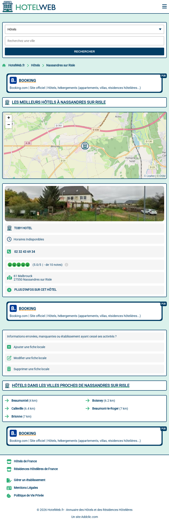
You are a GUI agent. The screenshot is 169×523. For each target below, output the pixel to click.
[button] (84, 145)
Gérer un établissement (29, 480)
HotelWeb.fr (16, 65)
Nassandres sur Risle (60, 65)
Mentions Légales (26, 487)
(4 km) (24, 400)
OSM (162, 176)
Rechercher (84, 51)
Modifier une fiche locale (30, 358)
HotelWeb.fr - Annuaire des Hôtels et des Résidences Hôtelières (90, 510)
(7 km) (110, 408)
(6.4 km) (23, 408)
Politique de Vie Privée (29, 495)
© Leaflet (149, 176)
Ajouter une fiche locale (29, 347)
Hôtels (35, 65)
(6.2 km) (103, 400)
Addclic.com (89, 517)
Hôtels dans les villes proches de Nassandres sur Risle (70, 385)
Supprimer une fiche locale (31, 369)
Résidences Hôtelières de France (36, 469)
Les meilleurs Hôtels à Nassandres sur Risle (59, 102)
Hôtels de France (25, 461)
